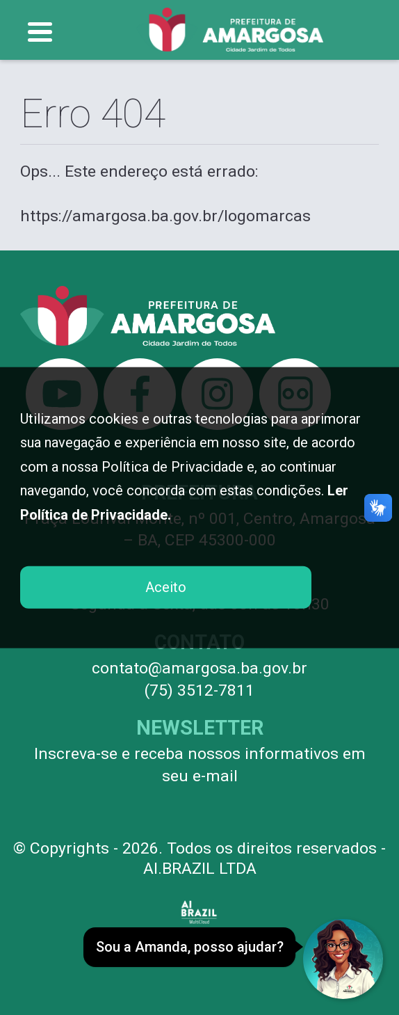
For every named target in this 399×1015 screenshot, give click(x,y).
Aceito (165, 587)
